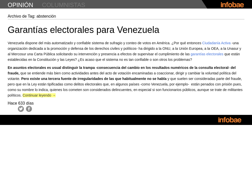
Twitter (21, 109)
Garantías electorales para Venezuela (83, 30)
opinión (20, 5)
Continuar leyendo (39, 95)
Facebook (29, 109)
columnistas (63, 5)
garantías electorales (207, 54)
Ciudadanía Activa (216, 43)
